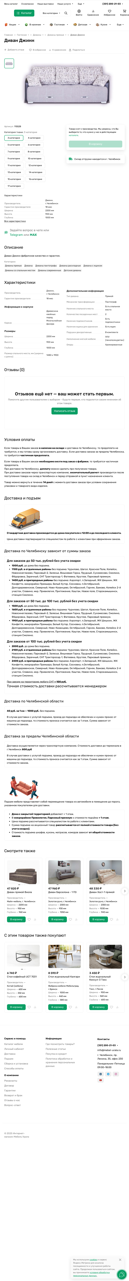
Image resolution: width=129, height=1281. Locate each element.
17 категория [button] (14, 186)
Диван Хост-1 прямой (101, 892)
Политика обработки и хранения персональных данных (60, 1062)
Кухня (101, 24)
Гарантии (10, 1090)
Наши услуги (64, 4)
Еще (80, 4)
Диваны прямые (13, 265)
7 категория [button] (14, 151)
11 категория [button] (14, 165)
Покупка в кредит (56, 1053)
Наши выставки (45, 4)
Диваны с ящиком (93, 265)
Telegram (16, 235)
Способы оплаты (14, 1068)
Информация (54, 1038)
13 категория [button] (14, 172)
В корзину (16, 919)
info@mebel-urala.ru (109, 1050)
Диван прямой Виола (19, 892)
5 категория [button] (14, 145)
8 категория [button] (34, 151)
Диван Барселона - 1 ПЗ (62, 892)
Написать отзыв (64, 411)
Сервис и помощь (15, 1038)
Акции (10, 24)
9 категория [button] (14, 158)
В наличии (33, 24)
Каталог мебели (13, 1044)
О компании (27, 4)
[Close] (120, 1259)
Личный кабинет (14, 1048)
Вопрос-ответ (12, 1105)
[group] (68, 92)
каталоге (73, 135)
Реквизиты (10, 1080)
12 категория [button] (35, 165)
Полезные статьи (56, 1048)
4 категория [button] (34, 138)
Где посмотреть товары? (60, 1044)
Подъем (8, 1058)
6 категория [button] (34, 145)
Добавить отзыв (16, 49)
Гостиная (57, 24)
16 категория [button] (35, 179)
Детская (80, 24)
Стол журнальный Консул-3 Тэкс (100, 978)
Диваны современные (49, 270)
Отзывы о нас (12, 1100)
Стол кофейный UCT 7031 (22, 976)
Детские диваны (72, 270)
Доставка (9, 1053)
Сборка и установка (16, 1063)
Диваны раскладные (70, 265)
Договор (9, 1085)
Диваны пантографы (46, 265)
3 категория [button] (14, 138)
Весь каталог (11, 4)
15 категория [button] (14, 179)
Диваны (28, 265)
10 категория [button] (34, 158)
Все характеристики (15, 221)
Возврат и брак (13, 1095)
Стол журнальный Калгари (64, 976)
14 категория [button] (35, 172)
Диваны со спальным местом (20, 270)
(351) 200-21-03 (111, 3)
